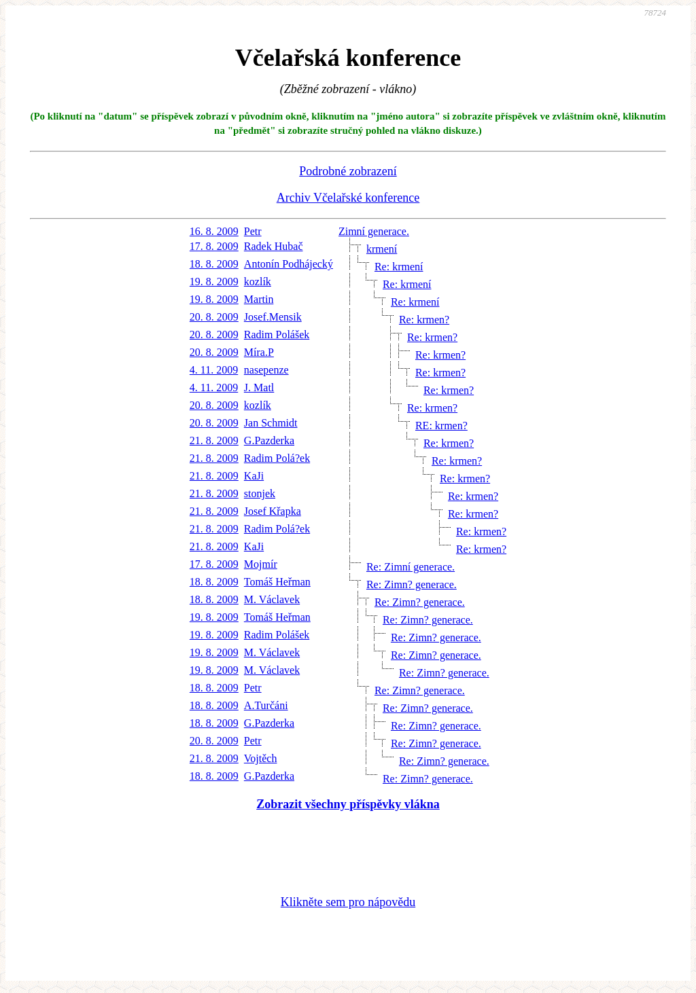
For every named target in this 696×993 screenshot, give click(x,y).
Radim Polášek (276, 334)
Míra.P (259, 352)
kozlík (257, 281)
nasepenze (266, 370)
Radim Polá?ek (277, 458)
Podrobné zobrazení (347, 171)
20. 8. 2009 (214, 317)
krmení (381, 249)
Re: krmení (399, 266)
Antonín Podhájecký (288, 264)
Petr (253, 231)
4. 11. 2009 (214, 370)
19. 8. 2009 (214, 281)
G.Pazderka (269, 440)
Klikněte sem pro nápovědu (348, 902)
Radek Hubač (273, 246)
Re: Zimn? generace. (411, 584)
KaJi (254, 476)
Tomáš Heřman (277, 582)
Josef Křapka (272, 511)
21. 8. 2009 (214, 440)
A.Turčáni (266, 705)
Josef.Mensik (273, 317)
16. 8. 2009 (214, 231)
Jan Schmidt (271, 423)
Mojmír (260, 564)
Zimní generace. (373, 231)
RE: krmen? (441, 425)
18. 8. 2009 (214, 264)
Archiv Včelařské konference (348, 197)
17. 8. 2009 (214, 246)
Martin (259, 299)
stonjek (259, 493)
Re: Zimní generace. (410, 567)
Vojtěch (260, 758)
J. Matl (259, 387)
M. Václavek (272, 599)
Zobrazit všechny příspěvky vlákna (348, 804)
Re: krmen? (424, 319)
